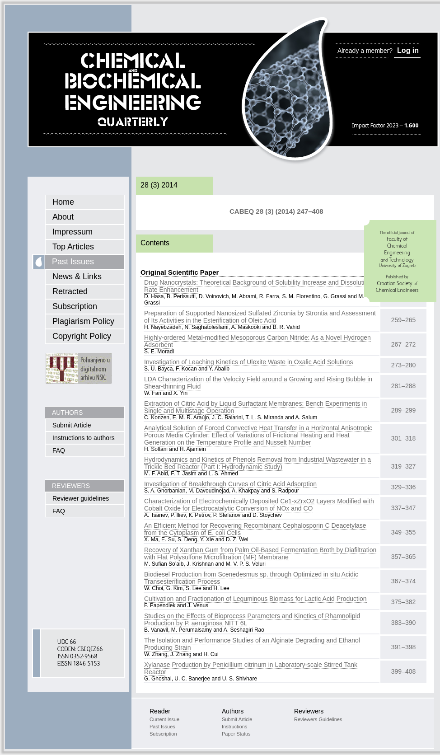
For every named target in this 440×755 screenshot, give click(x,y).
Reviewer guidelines (80, 498)
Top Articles (73, 246)
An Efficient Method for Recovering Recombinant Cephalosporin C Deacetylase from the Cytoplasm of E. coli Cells (255, 529)
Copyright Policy (81, 336)
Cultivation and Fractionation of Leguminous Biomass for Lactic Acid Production (255, 598)
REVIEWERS (71, 485)
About (63, 216)
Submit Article (71, 425)
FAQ (58, 450)
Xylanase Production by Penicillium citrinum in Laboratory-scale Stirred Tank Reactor (250, 668)
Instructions (234, 726)
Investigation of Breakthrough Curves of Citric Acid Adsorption (230, 484)
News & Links (77, 276)
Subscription (74, 306)
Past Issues (73, 261)
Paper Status (236, 733)
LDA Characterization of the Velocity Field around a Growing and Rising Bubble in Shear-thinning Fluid (258, 382)
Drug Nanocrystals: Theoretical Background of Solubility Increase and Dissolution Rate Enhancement (257, 286)
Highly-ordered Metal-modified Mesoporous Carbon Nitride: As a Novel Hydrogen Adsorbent (257, 341)
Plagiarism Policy (83, 321)
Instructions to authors (83, 437)
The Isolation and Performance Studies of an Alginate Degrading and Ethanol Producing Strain (252, 644)
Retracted (70, 291)
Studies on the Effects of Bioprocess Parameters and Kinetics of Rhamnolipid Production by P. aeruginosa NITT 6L (252, 619)
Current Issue (164, 719)
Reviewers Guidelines (318, 719)
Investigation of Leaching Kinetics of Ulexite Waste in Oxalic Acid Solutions (248, 362)
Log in (408, 50)
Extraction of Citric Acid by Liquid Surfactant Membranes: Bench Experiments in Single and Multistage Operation (255, 407)
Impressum (72, 231)
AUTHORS (67, 412)
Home (63, 201)
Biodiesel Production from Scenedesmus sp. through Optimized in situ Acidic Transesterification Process (251, 578)
